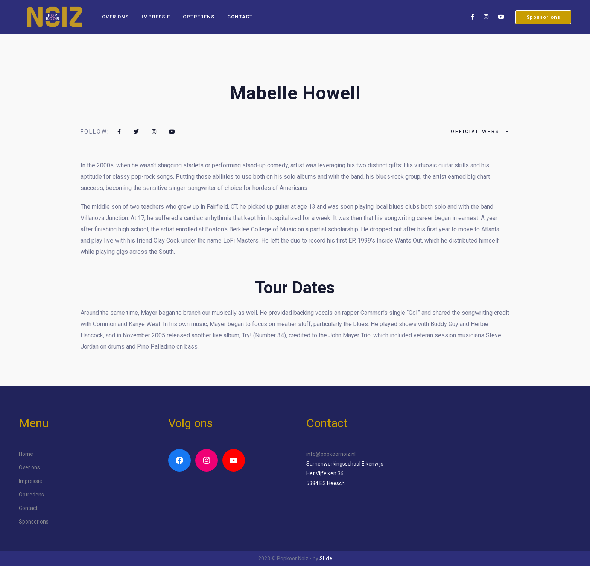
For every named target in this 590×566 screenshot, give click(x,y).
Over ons (115, 17)
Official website (480, 131)
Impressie (155, 17)
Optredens (198, 17)
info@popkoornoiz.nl (331, 454)
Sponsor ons (543, 17)
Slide (325, 558)
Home (26, 454)
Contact (240, 17)
